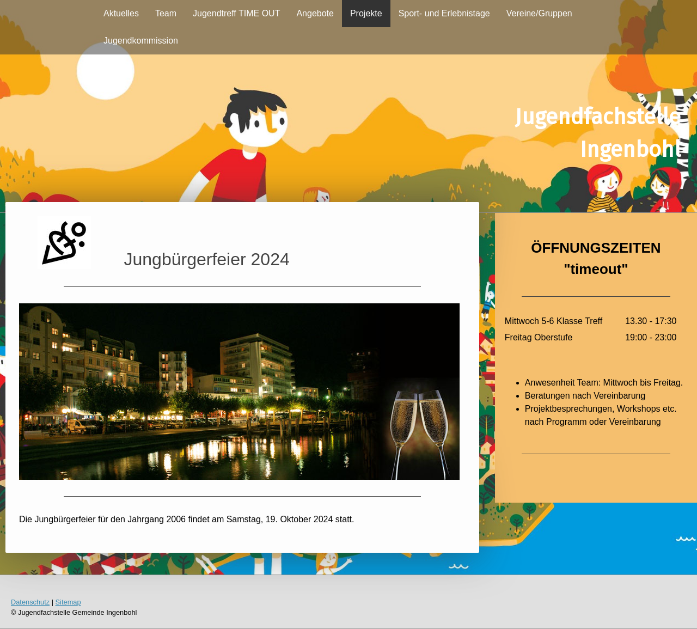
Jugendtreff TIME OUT (236, 13)
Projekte (366, 13)
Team (165, 13)
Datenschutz (30, 602)
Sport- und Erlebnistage (444, 13)
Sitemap (68, 602)
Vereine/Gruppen (539, 13)
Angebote (315, 13)
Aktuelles (121, 13)
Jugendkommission (140, 40)
